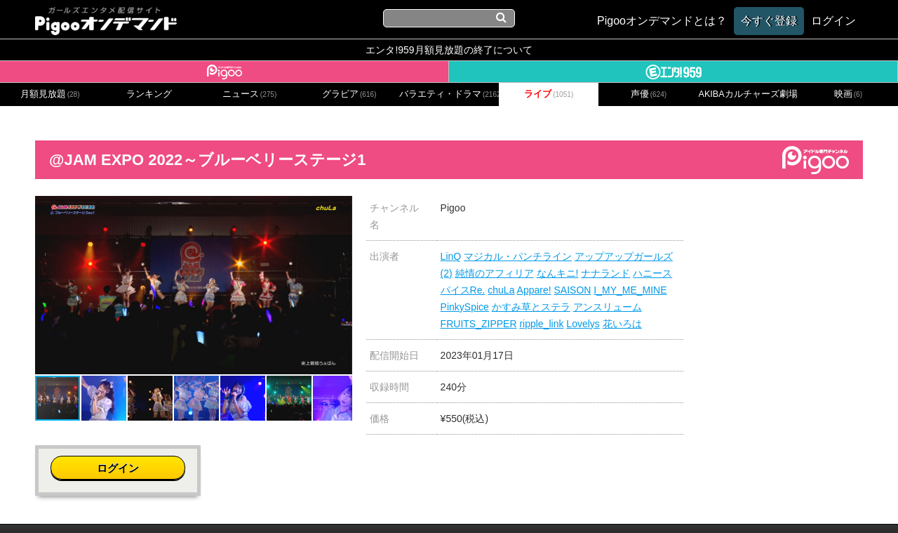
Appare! (534, 290)
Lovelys (582, 323)
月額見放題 (50, 94)
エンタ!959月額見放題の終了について (449, 49)
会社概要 (227, 503)
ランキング (149, 94)
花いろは (622, 323)
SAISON (572, 290)
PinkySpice (465, 306)
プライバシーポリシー (381, 503)
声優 (649, 94)
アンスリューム (607, 306)
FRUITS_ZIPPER (479, 323)
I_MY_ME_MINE (630, 290)
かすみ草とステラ (531, 306)
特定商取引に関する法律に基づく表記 (531, 503)
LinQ (451, 256)
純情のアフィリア (494, 273)
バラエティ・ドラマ (449, 94)
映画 (848, 94)
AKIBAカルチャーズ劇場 (748, 94)
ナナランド (605, 273)
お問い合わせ (287, 503)
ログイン (780, 215)
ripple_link (541, 323)
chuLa (501, 290)
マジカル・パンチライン (518, 256)
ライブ (548, 94)
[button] (339, 208)
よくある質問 (660, 503)
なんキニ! (558, 273)
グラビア (349, 94)
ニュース (249, 94)
